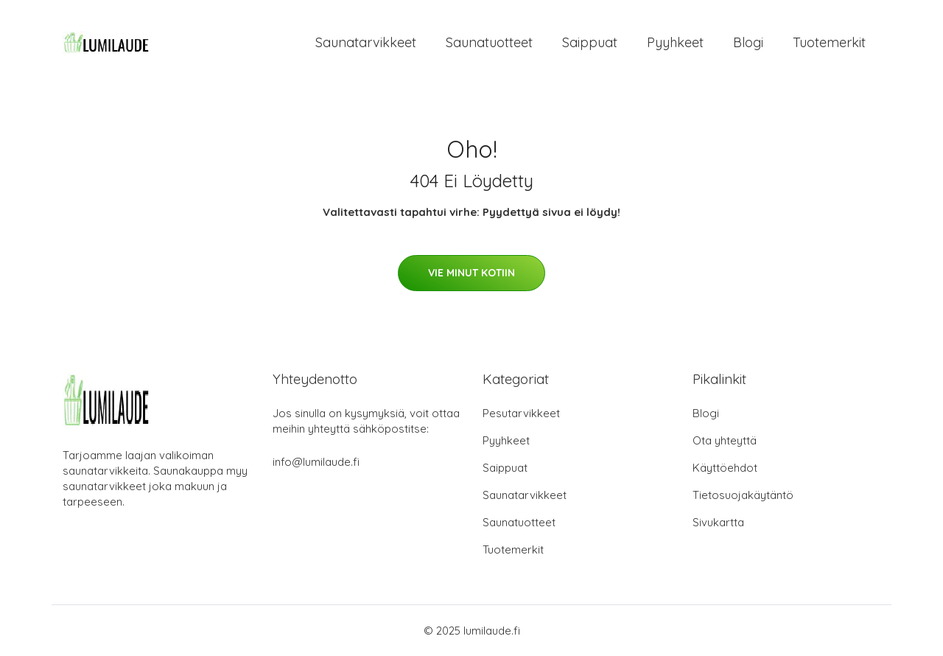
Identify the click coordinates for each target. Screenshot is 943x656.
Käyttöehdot (725, 468)
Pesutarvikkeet (521, 413)
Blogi (748, 42)
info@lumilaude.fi (316, 462)
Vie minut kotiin (471, 272)
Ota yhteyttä (725, 440)
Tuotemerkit (829, 42)
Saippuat (589, 42)
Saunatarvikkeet (365, 42)
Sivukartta (718, 522)
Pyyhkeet (675, 42)
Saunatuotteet (489, 42)
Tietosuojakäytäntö (743, 495)
